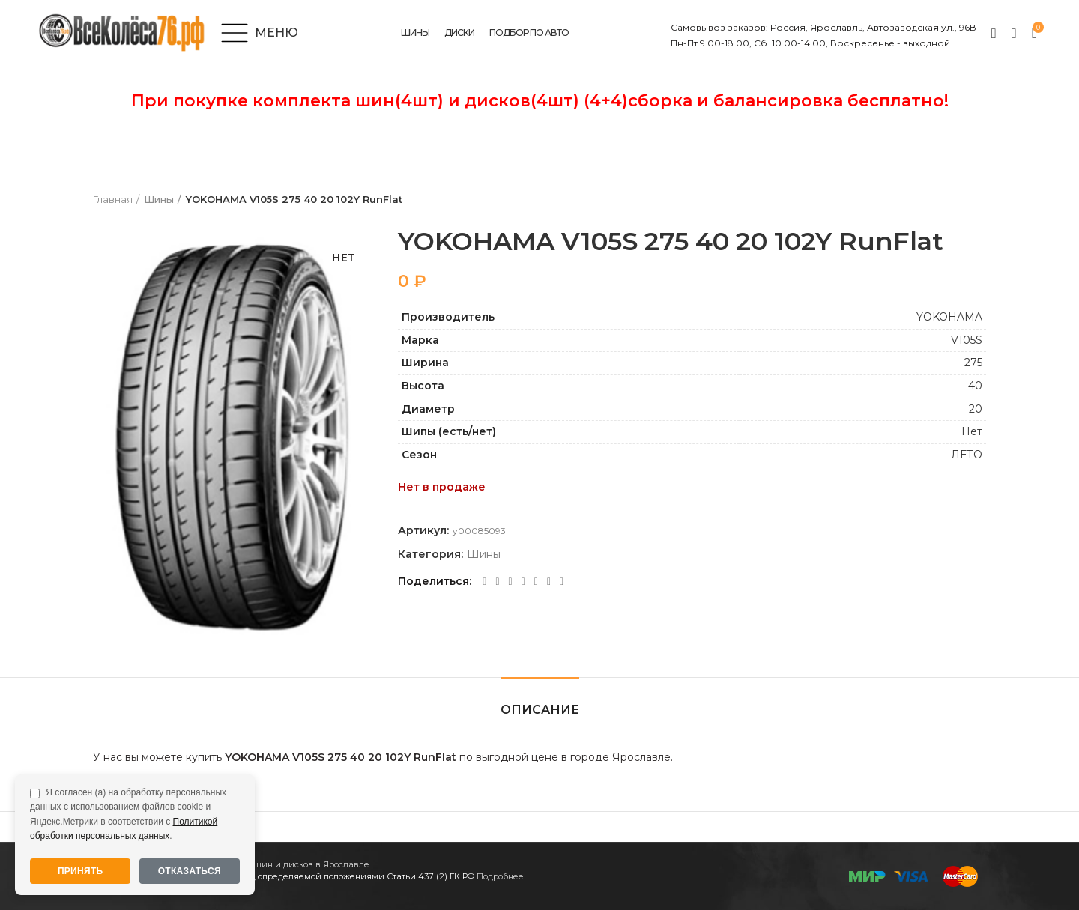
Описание (540, 710)
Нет (971, 432)
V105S (966, 340)
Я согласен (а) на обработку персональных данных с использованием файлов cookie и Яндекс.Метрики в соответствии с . (128, 814)
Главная (113, 200)
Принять (80, 871)
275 (973, 363)
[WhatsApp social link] (523, 582)
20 (975, 409)
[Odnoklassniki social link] (510, 582)
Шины (159, 200)
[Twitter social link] (497, 582)
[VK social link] (536, 582)
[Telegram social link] (548, 582)
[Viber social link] (561, 582)
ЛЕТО (966, 454)
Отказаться (189, 871)
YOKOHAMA (949, 317)
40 (975, 385)
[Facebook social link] (484, 582)
